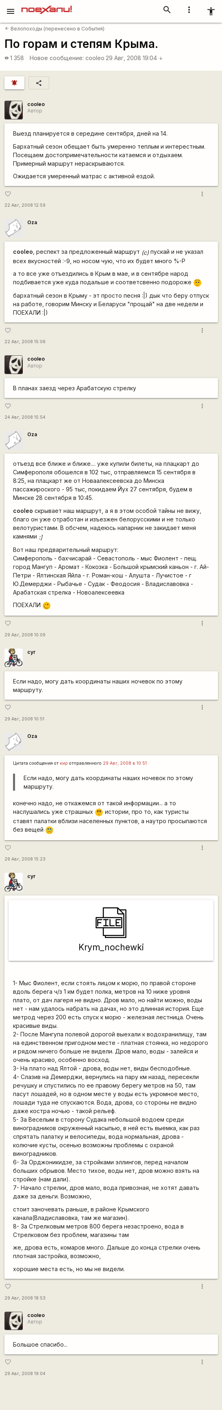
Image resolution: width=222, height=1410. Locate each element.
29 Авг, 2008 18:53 (25, 1298)
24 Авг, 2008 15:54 (25, 417)
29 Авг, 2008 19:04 (134, 57)
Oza (32, 222)
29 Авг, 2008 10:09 (25, 635)
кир (64, 763)
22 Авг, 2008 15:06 (25, 341)
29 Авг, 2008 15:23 (25, 859)
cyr (31, 652)
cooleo (94, 57)
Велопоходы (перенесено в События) (54, 29)
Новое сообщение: (57, 57)
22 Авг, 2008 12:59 (25, 205)
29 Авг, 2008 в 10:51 (125, 763)
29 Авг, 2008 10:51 (24, 719)
